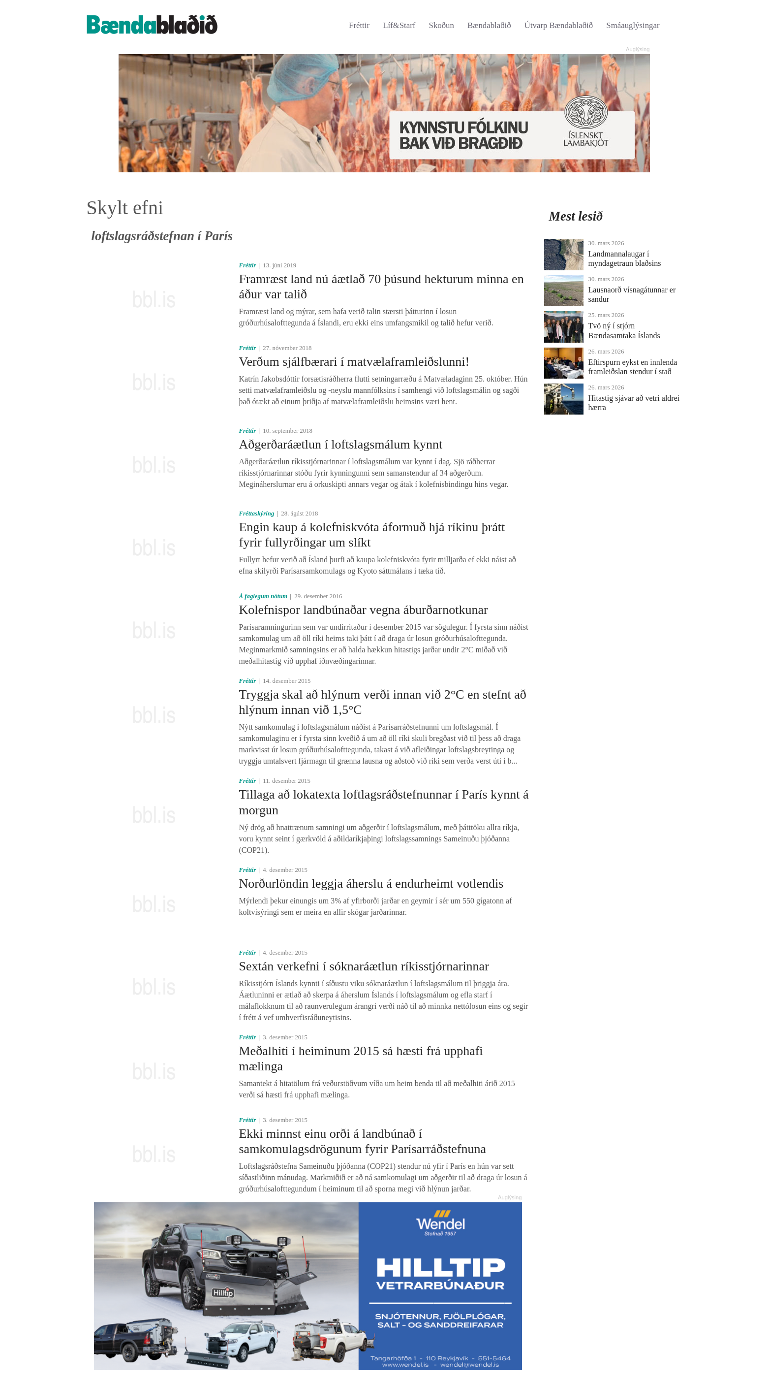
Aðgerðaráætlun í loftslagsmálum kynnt (340, 444)
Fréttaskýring (256, 513)
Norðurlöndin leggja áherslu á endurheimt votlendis (371, 883)
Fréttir (359, 25)
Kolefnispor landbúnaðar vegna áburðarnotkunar (363, 610)
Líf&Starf (399, 25)
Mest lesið (576, 216)
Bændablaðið (489, 25)
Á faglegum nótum (263, 596)
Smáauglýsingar (632, 25)
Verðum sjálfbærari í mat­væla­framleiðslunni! (354, 361)
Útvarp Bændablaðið (558, 25)
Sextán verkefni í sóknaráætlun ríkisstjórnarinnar (364, 966)
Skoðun (441, 25)
